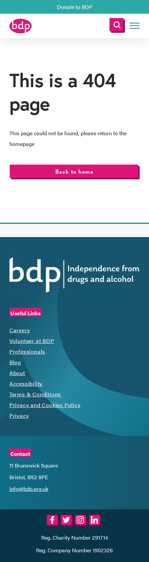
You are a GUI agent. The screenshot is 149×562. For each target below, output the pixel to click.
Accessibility (26, 383)
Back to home (74, 171)
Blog (15, 362)
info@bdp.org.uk (28, 489)
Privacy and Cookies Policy (45, 405)
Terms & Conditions (35, 394)
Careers (19, 330)
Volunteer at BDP (31, 341)
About (17, 373)
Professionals (27, 351)
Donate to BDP (74, 7)
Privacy (19, 415)
